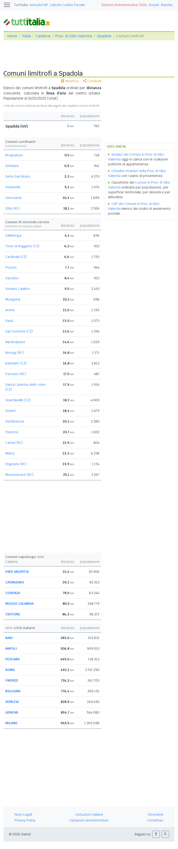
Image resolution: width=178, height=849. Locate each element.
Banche (167, 5)
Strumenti (155, 814)
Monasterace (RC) (19, 475)
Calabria (43, 36)
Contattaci (155, 820)
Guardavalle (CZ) (18, 400)
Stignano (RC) (16, 464)
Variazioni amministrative (89, 820)
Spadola (104, 36)
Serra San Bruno (17, 176)
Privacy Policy (25, 820)
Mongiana (12, 299)
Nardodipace (15, 342)
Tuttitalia (21, 5)
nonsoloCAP (38, 5)
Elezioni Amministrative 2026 (124, 5)
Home (12, 36)
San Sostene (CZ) (19, 331)
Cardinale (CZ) (16, 257)
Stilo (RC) (12, 208)
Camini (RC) (14, 443)
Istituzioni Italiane (89, 814)
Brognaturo (14, 155)
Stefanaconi (14, 421)
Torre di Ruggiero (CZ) (22, 246)
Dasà (9, 321)
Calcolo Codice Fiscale (67, 5)
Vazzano (12, 278)
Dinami (10, 411)
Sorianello (13, 187)
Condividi (92, 81)
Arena (9, 310)
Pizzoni (10, 267)
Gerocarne (13, 198)
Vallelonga (13, 235)
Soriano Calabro (17, 289)
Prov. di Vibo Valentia (73, 36)
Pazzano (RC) (15, 374)
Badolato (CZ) (16, 363)
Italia (26, 36)
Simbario (12, 166)
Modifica (70, 81)
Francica (11, 432)
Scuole (154, 5)
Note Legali (23, 814)
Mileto (10, 453)
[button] (156, 834)
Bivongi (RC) (14, 353)
